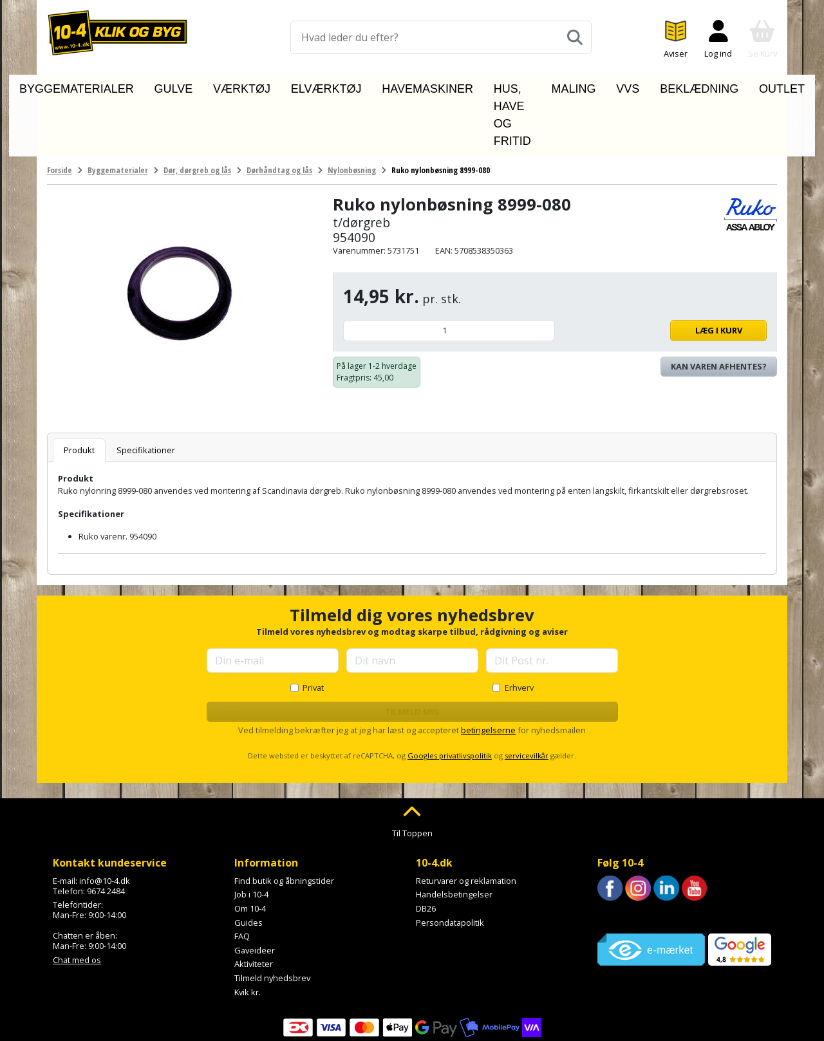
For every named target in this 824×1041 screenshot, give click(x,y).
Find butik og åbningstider (284, 821)
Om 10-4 (250, 849)
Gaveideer (254, 891)
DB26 (426, 849)
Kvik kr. (247, 933)
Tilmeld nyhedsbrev (272, 918)
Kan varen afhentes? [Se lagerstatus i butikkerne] (719, 307)
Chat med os (77, 900)
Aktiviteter (253, 905)
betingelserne (488, 671)
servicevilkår (526, 697)
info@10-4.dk (104, 821)
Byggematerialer (118, 85)
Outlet (731, 85)
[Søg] (575, 37)
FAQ (242, 877)
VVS (612, 85)
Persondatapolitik (450, 863)
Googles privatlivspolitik (449, 697)
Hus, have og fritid (485, 85)
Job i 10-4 (251, 835)
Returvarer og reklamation (466, 821)
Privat (313, 628)
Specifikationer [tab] (146, 391)
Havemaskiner (384, 85)
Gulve (192, 85)
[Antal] (449, 271)
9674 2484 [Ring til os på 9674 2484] (106, 832)
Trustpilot (615, 857)
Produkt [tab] (79, 391)
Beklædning (667, 85)
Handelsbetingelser (454, 835)
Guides (248, 863)
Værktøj (243, 85)
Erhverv (519, 628)
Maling (568, 85)
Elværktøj (306, 85)
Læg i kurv (664, 271)
